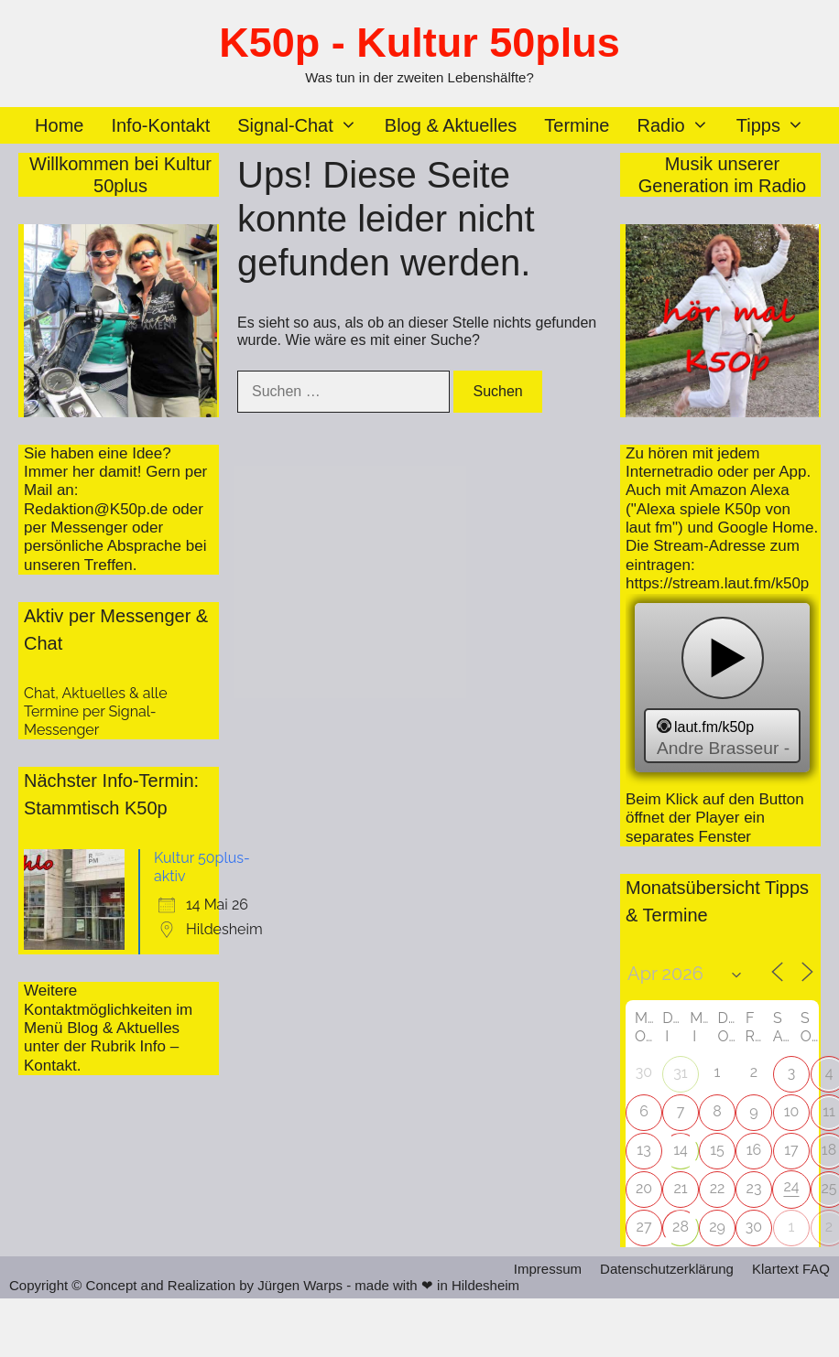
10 (792, 1111)
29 (717, 1226)
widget (722, 690)
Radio (679, 125)
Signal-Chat (304, 125)
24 (791, 1186)
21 (680, 1188)
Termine (576, 125)
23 (754, 1188)
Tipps (777, 125)
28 (680, 1226)
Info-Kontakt (160, 125)
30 (754, 1226)
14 (680, 1149)
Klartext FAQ (791, 1268)
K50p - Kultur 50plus (419, 42)
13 (643, 1149)
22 (717, 1188)
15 (717, 1149)
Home (59, 125)
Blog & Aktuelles (451, 125)
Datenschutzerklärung (667, 1268)
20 (644, 1188)
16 (754, 1149)
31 (680, 1073)
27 (644, 1226)
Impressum (548, 1268)
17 (791, 1149)
